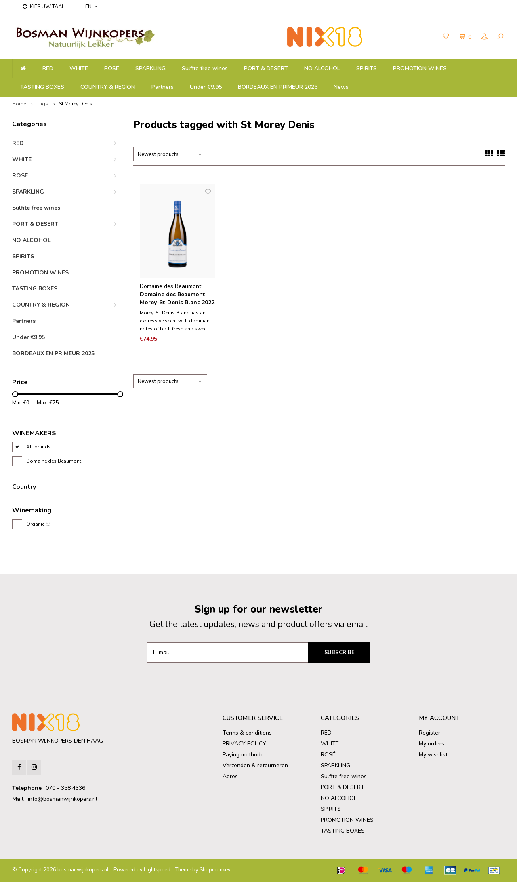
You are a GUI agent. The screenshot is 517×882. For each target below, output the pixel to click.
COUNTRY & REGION (107, 87)
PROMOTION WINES (420, 68)
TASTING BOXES (42, 87)
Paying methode (243, 754)
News (341, 87)
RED (47, 68)
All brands (38, 447)
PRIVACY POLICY (244, 743)
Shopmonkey (215, 870)
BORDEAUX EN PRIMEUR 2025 (277, 87)
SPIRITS (366, 68)
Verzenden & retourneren (255, 765)
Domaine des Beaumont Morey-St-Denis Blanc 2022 (177, 298)
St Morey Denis (75, 104)
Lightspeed (157, 870)
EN (91, 7)
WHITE (78, 68)
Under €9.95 (206, 87)
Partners (162, 87)
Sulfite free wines (205, 68)
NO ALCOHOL (322, 68)
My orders (431, 743)
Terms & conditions (247, 733)
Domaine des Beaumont (53, 461)
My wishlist (433, 754)
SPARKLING (150, 68)
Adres (230, 776)
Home (19, 104)
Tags (42, 104)
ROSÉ (111, 68)
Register (429, 733)
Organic (38, 524)
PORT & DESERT (266, 68)
